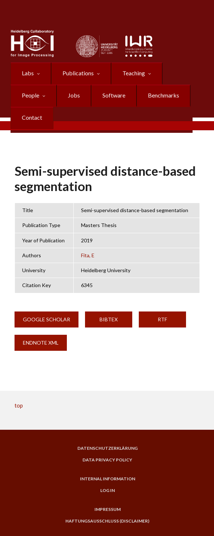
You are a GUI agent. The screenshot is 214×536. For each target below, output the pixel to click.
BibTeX (109, 319)
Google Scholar (46, 319)
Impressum (107, 509)
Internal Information (107, 479)
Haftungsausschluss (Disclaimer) (107, 521)
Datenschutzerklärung (107, 448)
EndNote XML (40, 343)
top (19, 405)
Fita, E (87, 255)
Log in (107, 490)
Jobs (74, 95)
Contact (32, 117)
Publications (78, 73)
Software (113, 95)
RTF (162, 319)
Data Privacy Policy (107, 460)
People (30, 95)
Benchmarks (163, 95)
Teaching (133, 73)
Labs (28, 73)
